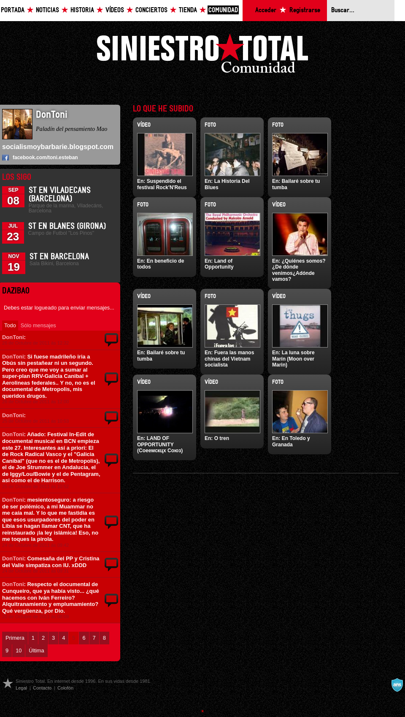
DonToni (13, 337)
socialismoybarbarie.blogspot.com (57, 146)
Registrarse (304, 10)
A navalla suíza (397, 685)
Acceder (265, 10)
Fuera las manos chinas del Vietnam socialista (229, 359)
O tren (221, 438)
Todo (10, 325)
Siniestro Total (202, 55)
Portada (12, 10)
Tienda (188, 10)
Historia (82, 10)
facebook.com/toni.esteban (45, 157)
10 (19, 650)
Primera (14, 638)
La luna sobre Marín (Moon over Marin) (293, 359)
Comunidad (223, 10)
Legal (21, 687)
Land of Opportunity (219, 264)
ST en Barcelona (59, 257)
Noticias (47, 10)
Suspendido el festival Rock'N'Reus (162, 184)
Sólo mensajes (38, 325)
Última (36, 650)
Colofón (65, 687)
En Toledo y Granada (291, 441)
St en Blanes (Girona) (67, 226)
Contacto (42, 687)
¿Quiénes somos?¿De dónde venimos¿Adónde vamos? (299, 270)
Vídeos (114, 10)
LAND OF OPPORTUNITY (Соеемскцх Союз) (160, 444)
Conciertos (151, 10)
